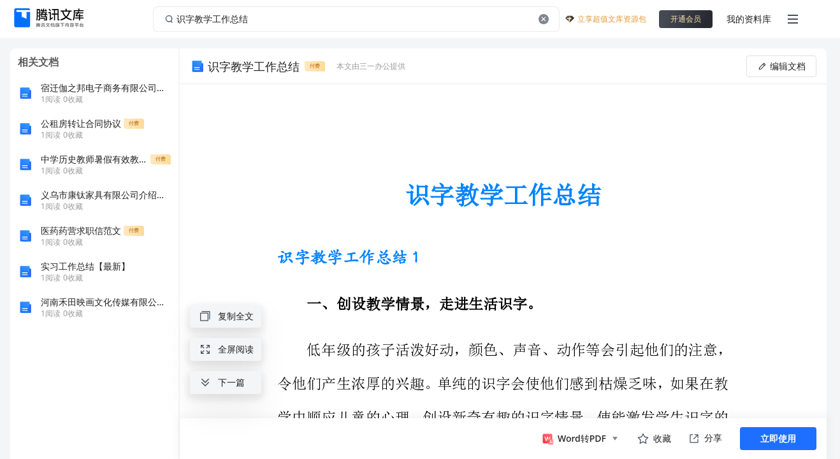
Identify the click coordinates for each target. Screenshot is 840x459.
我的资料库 (749, 19)
